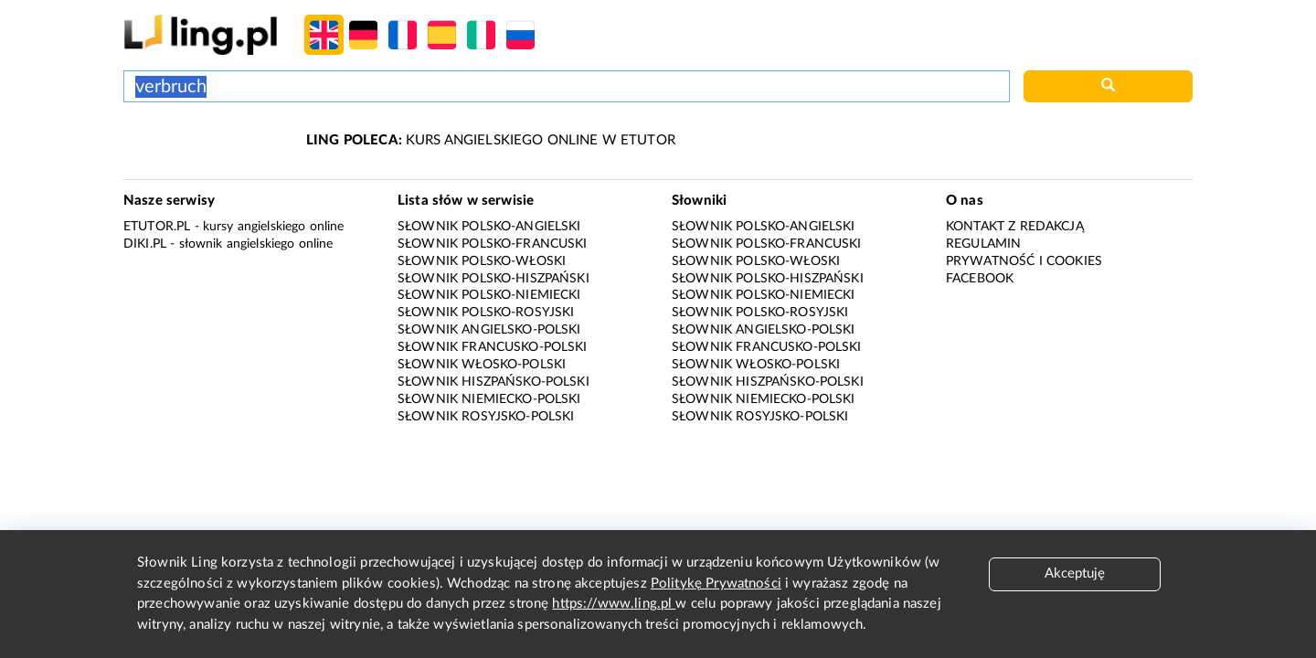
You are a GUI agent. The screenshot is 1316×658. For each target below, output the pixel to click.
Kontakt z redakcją (1015, 226)
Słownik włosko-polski (482, 364)
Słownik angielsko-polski (489, 330)
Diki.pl (144, 244)
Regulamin (983, 244)
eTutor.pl (156, 226)
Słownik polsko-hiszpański (493, 278)
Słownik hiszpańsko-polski (493, 382)
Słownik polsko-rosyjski (486, 312)
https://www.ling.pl (613, 603)
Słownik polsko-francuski (493, 244)
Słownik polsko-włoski (482, 261)
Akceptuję (1075, 573)
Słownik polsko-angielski (489, 226)
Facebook (980, 278)
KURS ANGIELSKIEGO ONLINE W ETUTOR (490, 140)
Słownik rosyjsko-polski (486, 416)
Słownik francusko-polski (493, 347)
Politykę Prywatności (716, 583)
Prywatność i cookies (1024, 261)
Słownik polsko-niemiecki (489, 295)
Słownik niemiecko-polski (489, 399)
